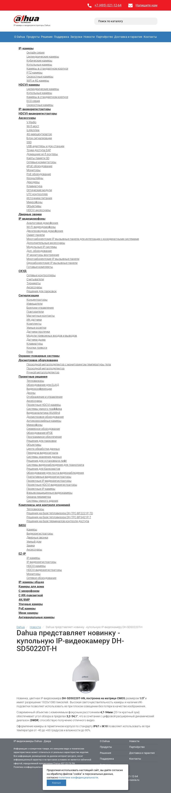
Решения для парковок (42, 291)
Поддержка (61, 36)
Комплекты (34, 323)
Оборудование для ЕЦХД (43, 384)
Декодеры (33, 182)
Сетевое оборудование (41, 578)
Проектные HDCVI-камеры (44, 404)
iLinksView (33, 130)
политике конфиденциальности (78, 777)
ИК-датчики (34, 319)
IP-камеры (26, 48)
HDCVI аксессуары (39, 210)
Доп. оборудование (39, 250)
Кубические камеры (39, 60)
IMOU (22, 525)
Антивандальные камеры (37, 617)
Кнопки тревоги (37, 347)
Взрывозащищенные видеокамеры (50, 492)
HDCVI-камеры (29, 85)
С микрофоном (29, 591)
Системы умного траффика (44, 408)
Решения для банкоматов (43, 468)
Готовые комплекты (40, 266)
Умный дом (34, 541)
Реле (30, 351)
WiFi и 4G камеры (38, 80)
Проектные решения (33, 376)
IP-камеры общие (31, 582)
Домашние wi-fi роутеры (42, 154)
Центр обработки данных (43, 448)
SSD (29, 142)
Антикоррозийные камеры (44, 420)
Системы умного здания (42, 500)
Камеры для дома (31, 586)
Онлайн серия (36, 52)
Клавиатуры (35, 343)
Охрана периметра (39, 496)
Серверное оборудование (43, 428)
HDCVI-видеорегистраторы (38, 113)
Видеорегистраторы (40, 533)
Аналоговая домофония (42, 222)
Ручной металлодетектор (43, 372)
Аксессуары (27, 118)
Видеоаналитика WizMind (43, 412)
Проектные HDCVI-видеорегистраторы (52, 484)
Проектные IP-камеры (41, 488)
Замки (31, 545)
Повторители (35, 311)
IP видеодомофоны (32, 218)
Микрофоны (35, 202)
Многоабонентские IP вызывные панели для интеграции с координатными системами (83, 238)
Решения (47, 36)
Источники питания (39, 198)
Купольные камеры (39, 64)
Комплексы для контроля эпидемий (44, 505)
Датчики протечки (38, 331)
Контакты (150, 36)
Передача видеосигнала (42, 452)
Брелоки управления (40, 307)
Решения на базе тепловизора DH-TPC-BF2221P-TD (60, 513)
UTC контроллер (37, 194)
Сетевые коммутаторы (41, 162)
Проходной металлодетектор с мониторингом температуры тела (69, 364)
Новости (89, 36)
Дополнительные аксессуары (46, 242)
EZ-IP (22, 554)
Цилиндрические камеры (43, 56)
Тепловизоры (35, 380)
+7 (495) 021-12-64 (107, 5)
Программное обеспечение (44, 436)
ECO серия (33, 101)
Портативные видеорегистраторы (49, 476)
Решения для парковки (42, 440)
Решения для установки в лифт (47, 460)
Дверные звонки (30, 214)
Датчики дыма (36, 339)
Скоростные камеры (40, 76)
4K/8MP (24, 599)
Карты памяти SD (38, 158)
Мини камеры (28, 613)
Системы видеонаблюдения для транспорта (55, 464)
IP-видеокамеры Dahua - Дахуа (32, 741)
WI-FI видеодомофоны (41, 226)
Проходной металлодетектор (46, 368)
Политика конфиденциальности (30, 767)
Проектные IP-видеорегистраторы (49, 480)
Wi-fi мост (33, 126)
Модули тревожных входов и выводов (52, 335)
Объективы (34, 206)
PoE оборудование (39, 174)
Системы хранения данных (44, 456)
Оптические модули (39, 190)
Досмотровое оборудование (38, 360)
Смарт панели (36, 234)
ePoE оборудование (39, 166)
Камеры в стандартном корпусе (47, 68)
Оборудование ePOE (40, 432)
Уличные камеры (31, 604)
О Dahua (19, 36)
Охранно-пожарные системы (39, 356)
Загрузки (76, 36)
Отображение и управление (45, 396)
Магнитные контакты (41, 315)
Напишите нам (146, 5)
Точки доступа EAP (39, 150)
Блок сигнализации (39, 138)
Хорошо (56, 782)
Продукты (33, 36)
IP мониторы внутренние (43, 254)
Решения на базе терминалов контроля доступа (58, 521)
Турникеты (34, 283)
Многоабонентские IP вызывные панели (53, 258)
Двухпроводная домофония (45, 230)
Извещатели (35, 303)
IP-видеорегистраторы (35, 109)
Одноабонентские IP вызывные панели (52, 262)
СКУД (22, 271)
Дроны (31, 392)
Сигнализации (29, 295)
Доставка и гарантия (128, 36)
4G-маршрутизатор (39, 134)
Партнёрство (104, 36)
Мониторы (34, 170)
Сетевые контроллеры (41, 275)
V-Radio (31, 122)
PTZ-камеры (35, 72)
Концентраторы (37, 299)
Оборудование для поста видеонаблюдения (55, 472)
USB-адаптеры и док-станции (45, 146)
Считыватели (35, 279)
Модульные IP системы (42, 246)
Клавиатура (34, 186)
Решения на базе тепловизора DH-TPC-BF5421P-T (59, 517)
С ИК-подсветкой (31, 595)
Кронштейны (35, 178)
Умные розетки (36, 327)
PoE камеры (27, 608)
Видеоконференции (39, 388)
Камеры (32, 529)
